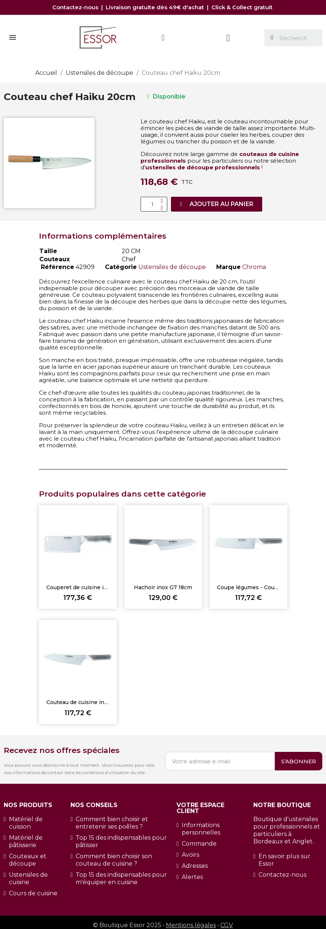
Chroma (254, 267)
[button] (216, 204)
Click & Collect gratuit (242, 7)
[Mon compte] (163, 38)
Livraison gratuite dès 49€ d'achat (155, 7)
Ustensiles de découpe (172, 267)
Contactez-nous (76, 7)
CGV (226, 925)
